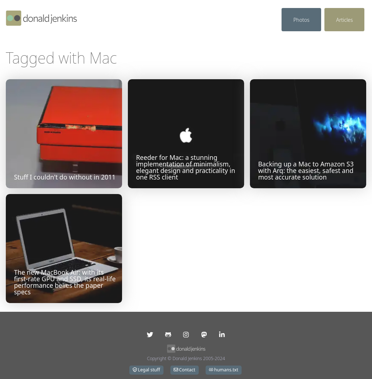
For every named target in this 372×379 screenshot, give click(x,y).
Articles (344, 19)
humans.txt (223, 370)
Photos (301, 19)
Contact (184, 370)
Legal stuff (146, 370)
